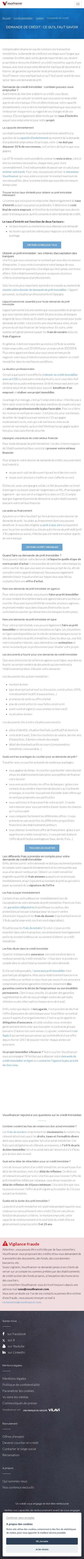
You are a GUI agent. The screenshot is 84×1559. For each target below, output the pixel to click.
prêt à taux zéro (52, 525)
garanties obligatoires (21, 907)
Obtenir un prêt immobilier (42, 547)
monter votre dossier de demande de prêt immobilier (34, 289)
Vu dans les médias (15, 1397)
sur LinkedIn (16, 1352)
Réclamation (10, 1455)
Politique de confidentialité (21, 1384)
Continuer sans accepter (20, 1517)
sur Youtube (16, 1346)
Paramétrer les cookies (18, 1391)
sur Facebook (16, 1334)
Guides (40, 17)
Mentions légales (14, 1378)
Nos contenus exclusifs (18, 1487)
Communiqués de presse (19, 1403)
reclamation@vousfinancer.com (21, 1302)
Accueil (6, 17)
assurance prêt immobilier (49, 970)
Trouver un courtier (42, 848)
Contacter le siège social (19, 1449)
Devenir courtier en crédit (20, 1443)
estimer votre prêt (13, 171)
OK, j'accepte (42, 1541)
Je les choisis (42, 1549)
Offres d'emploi (13, 1436)
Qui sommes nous (14, 1481)
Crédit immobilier (23, 17)
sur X (8, 1340)
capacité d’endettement (34, 138)
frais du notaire (32, 928)
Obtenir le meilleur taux (42, 245)
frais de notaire (16, 1132)
